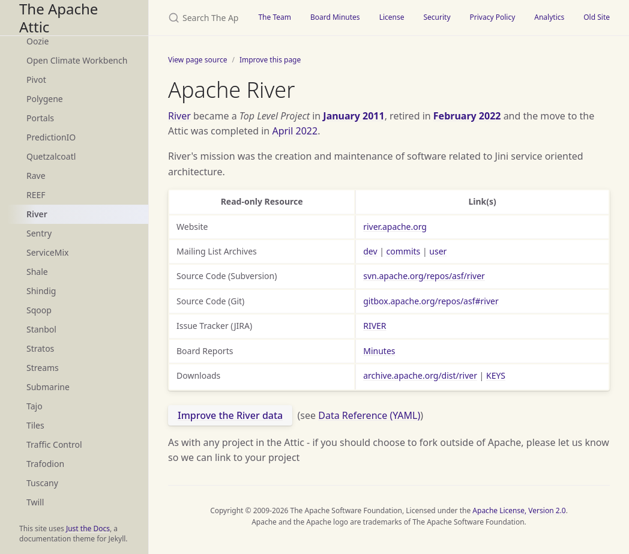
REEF (36, 194)
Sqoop (39, 310)
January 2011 (353, 115)
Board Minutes (335, 17)
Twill (35, 502)
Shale (37, 271)
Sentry (39, 233)
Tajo (34, 406)
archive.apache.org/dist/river (420, 375)
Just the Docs (88, 528)
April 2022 (295, 130)
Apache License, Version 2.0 (518, 510)
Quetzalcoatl (51, 156)
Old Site (596, 17)
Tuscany (42, 483)
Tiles (35, 425)
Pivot (36, 79)
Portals (40, 118)
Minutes (379, 351)
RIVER (374, 325)
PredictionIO (51, 137)
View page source (197, 60)
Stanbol (41, 329)
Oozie (37, 41)
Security (436, 17)
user (438, 251)
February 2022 (467, 115)
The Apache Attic (58, 17)
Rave (36, 175)
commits (404, 251)
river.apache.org (395, 226)
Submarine (48, 387)
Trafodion (45, 463)
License (392, 17)
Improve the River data (230, 415)
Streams (42, 367)
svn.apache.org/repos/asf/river (424, 276)
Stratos (40, 348)
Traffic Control (54, 444)
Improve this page (270, 60)
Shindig (41, 291)
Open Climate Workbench (76, 60)
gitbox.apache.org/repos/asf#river (431, 301)
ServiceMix (47, 252)
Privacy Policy (493, 17)
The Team (274, 17)
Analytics (549, 17)
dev (370, 251)
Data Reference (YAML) (369, 415)
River (36, 214)
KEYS (495, 375)
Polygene (44, 98)
